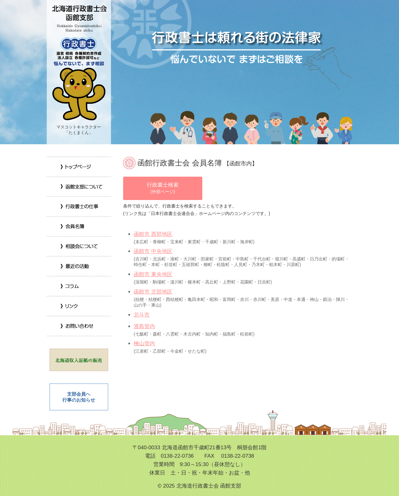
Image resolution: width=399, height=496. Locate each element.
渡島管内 (144, 326)
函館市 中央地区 (153, 251)
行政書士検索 (163, 188)
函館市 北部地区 (153, 292)
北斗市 (142, 315)
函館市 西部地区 (153, 234)
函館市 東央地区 (153, 274)
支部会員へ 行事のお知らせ (78, 397)
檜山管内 (144, 343)
